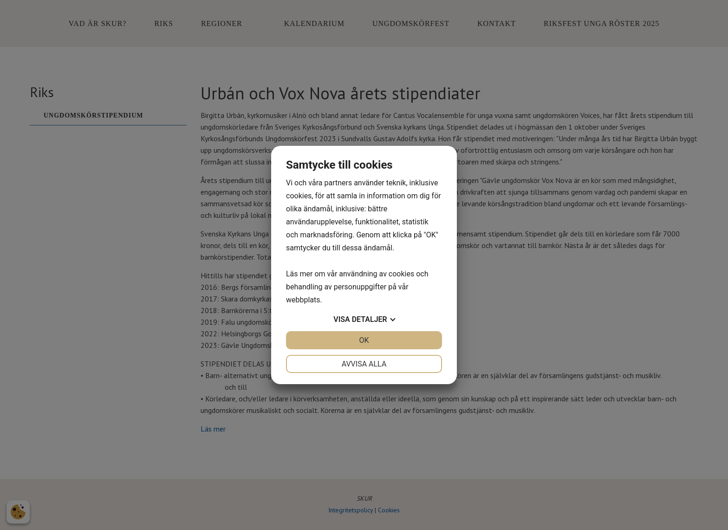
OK (364, 340)
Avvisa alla (364, 364)
